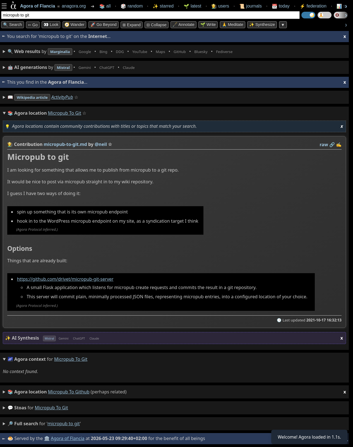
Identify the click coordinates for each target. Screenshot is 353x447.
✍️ (339, 144)
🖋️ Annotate (183, 24)
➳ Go (33, 25)
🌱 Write (208, 24)
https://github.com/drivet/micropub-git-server (65, 279)
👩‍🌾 (10, 144)
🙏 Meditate (232, 24)
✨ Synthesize (262, 24)
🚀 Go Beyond (103, 24)
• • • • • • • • (133, 51)
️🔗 (332, 144)
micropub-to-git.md (65, 144)
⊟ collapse (157, 25)
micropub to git (51, 408)
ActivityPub (69, 97)
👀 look (51, 24)
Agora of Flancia (68, 438)
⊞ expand (132, 25)
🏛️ (47, 438)
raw (324, 144)
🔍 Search (12, 24)
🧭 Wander (74, 24)
